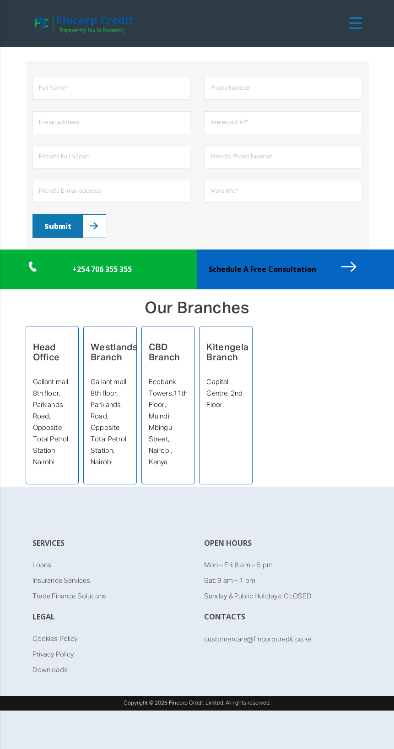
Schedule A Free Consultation (262, 269)
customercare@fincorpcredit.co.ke (258, 639)
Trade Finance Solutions (69, 596)
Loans (42, 565)
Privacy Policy (53, 654)
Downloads (50, 670)
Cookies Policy (55, 638)
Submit (57, 226)
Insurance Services (61, 580)
